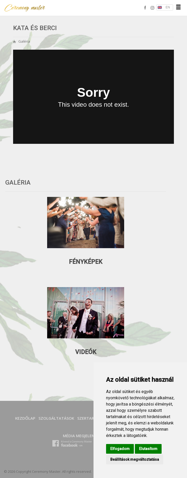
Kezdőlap (25, 418)
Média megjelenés (81, 435)
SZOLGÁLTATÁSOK (56, 418)
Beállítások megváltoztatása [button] (134, 459)
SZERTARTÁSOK (92, 418)
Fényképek (85, 261)
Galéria (24, 41)
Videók (85, 352)
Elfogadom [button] (120, 449)
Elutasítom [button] (148, 449)
